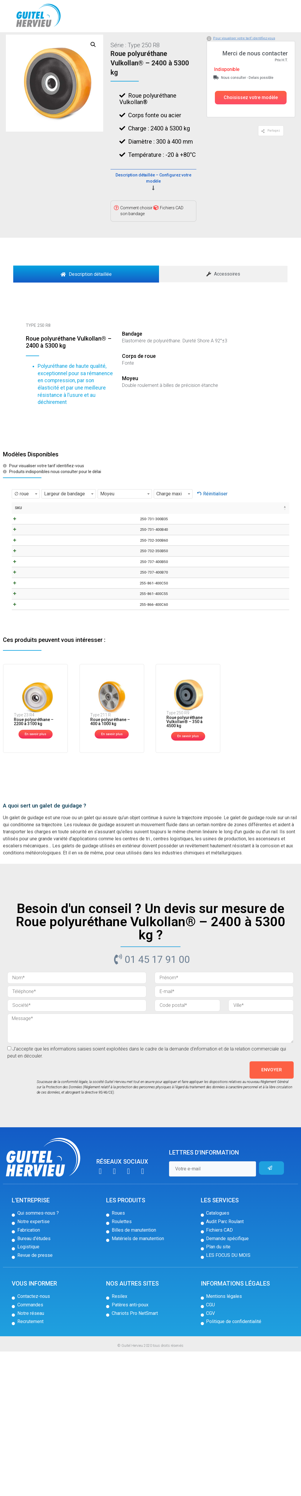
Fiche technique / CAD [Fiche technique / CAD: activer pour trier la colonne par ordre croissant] (68, 538)
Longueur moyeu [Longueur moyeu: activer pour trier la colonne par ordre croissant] (144, 536)
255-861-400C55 (27, 721)
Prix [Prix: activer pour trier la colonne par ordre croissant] (222, 533)
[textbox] (25, 519)
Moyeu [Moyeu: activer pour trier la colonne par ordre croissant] (169, 533)
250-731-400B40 (27, 588)
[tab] (86, 298)
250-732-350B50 (27, 633)
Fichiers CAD (171, 233)
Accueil (14, 42)
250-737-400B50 (27, 655)
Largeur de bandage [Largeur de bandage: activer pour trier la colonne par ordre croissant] (116, 538)
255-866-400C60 (27, 743)
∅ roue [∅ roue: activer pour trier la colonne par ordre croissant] (92, 536)
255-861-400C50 (27, 699)
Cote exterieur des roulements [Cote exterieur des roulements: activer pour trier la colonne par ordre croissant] (197, 541)
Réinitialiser (215, 519)
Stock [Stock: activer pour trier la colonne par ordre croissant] (245, 533)
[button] (251, 122)
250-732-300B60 (27, 610)
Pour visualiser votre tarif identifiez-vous (244, 63)
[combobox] (26, 519)
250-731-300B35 (27, 566)
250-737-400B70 (27, 677)
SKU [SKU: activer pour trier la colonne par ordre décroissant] (18, 533)
